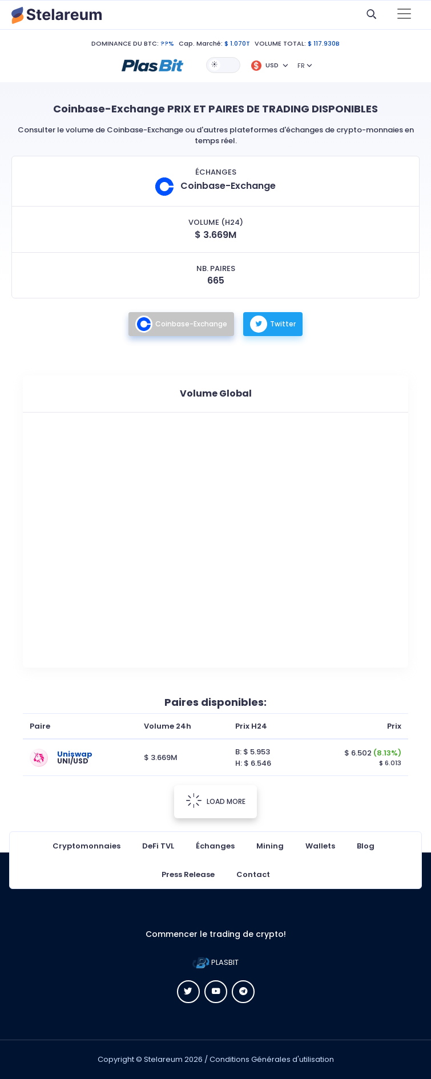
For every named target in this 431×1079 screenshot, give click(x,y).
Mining (270, 845)
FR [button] (301, 65)
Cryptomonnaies (86, 845)
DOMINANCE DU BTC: (125, 43)
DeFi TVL (158, 845)
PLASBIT (215, 962)
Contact (253, 874)
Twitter (273, 324)
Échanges (215, 845)
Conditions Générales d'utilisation (272, 1059)
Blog (365, 845)
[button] (152, 64)
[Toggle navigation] (404, 15)
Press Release (188, 874)
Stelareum (163, 1059)
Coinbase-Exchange (181, 324)
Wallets (320, 845)
